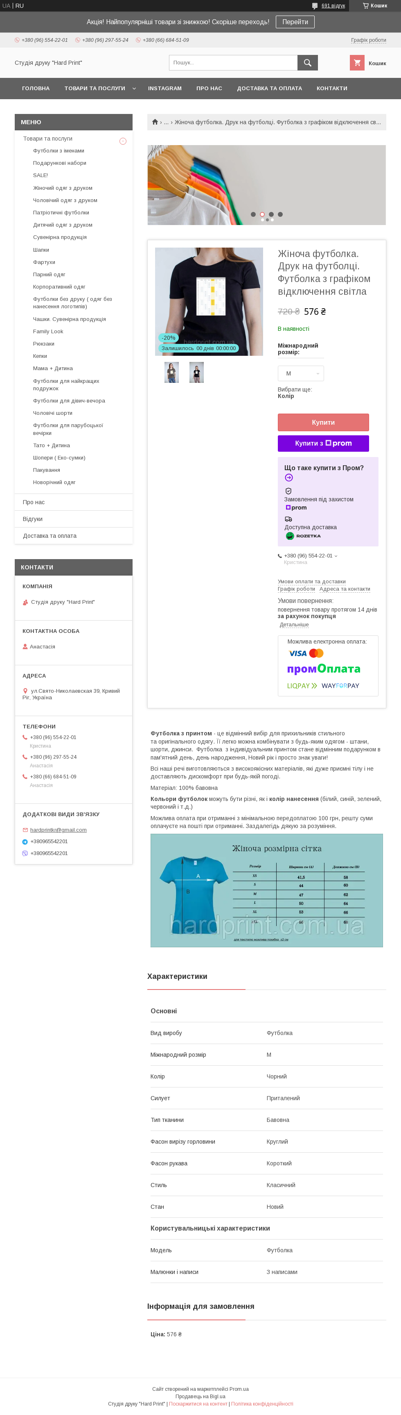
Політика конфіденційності (262, 1404)
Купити (323, 422)
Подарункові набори (59, 163)
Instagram (165, 88)
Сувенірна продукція (60, 237)
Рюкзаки (43, 344)
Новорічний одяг (54, 482)
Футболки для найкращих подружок (66, 384)
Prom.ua (239, 1389)
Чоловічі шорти (52, 413)
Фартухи (44, 262)
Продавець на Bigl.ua (200, 1396)
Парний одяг (49, 274)
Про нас (209, 88)
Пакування (46, 470)
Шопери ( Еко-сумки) (59, 458)
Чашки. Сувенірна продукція (69, 319)
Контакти (332, 88)
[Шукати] (307, 63)
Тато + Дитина (51, 445)
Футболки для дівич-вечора (69, 401)
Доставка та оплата (269, 88)
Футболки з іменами (58, 151)
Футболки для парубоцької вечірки (68, 429)
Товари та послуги (94, 88)
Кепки (40, 356)
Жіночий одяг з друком (62, 188)
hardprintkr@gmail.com (58, 830)
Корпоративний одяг (59, 287)
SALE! (40, 175)
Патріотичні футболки (61, 212)
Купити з (323, 443)
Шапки (41, 250)
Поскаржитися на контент (198, 1404)
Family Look (48, 331)
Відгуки (33, 519)
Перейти (295, 21)
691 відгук (333, 6)
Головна (36, 88)
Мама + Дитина (53, 368)
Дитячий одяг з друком (62, 225)
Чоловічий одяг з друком (65, 200)
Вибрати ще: (295, 392)
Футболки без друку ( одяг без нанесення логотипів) (72, 302)
